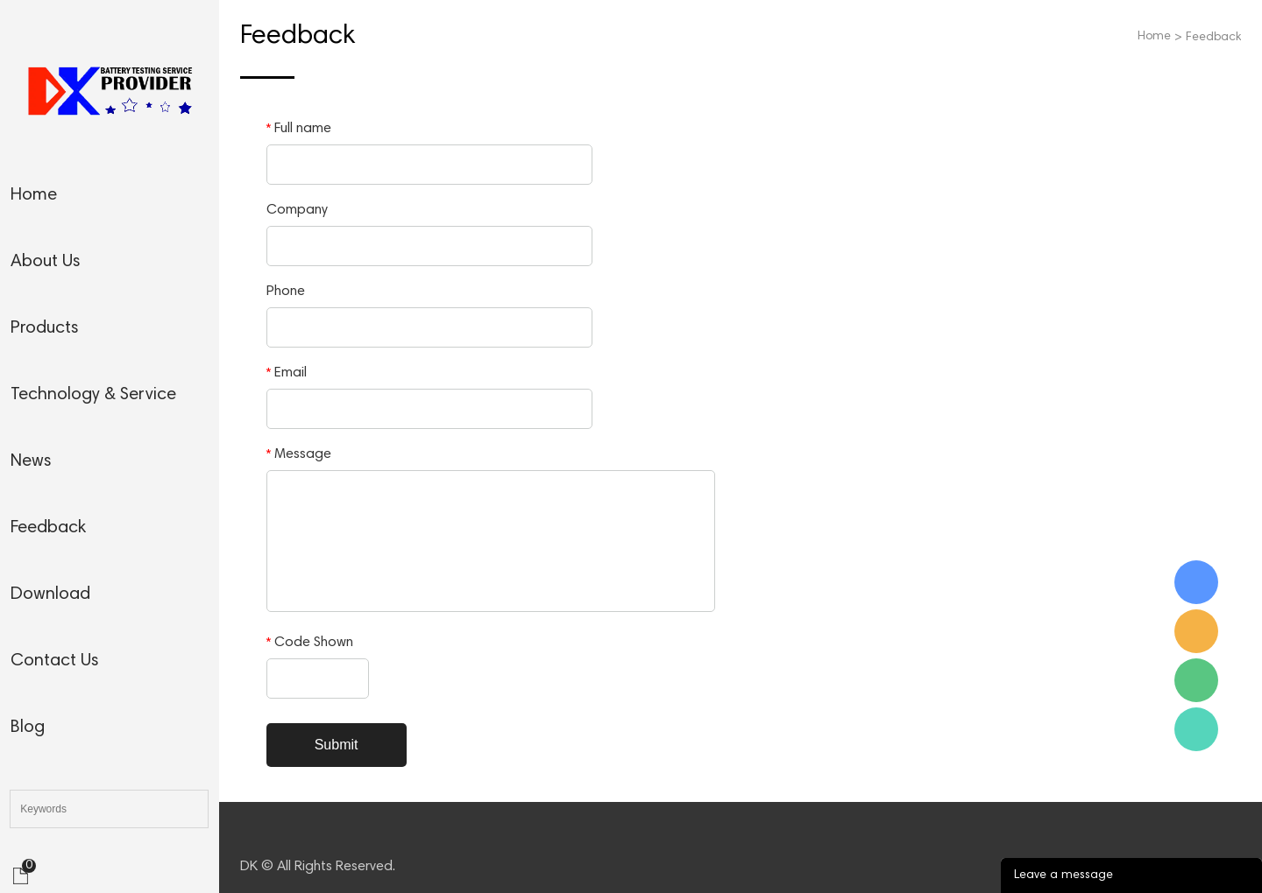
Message (298, 454)
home (34, 195)
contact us (55, 661)
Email (286, 373)
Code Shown (309, 643)
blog (28, 727)
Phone (285, 292)
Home (1154, 37)
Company (297, 210)
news (31, 461)
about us (46, 262)
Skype (1196, 582)
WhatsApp (1196, 729)
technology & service (93, 395)
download (50, 594)
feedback (48, 528)
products (45, 328)
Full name (298, 129)
